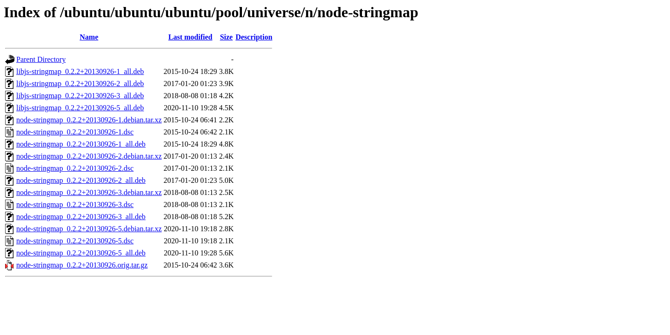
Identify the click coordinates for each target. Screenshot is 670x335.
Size (226, 37)
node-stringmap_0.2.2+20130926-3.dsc (75, 204)
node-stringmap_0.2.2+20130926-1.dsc (75, 132)
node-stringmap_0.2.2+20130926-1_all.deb (81, 144)
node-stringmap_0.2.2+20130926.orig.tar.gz (81, 265)
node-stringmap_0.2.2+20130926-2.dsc (75, 168)
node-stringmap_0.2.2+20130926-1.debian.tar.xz (89, 120)
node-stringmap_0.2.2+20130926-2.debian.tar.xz (89, 156)
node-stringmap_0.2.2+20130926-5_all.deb (81, 253)
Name (89, 37)
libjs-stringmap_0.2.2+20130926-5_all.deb (80, 108)
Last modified (190, 37)
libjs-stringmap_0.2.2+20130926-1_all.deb (80, 71)
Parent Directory (41, 59)
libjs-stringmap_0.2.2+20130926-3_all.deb (80, 96)
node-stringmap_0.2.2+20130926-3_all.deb (81, 217)
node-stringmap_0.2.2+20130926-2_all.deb (81, 180)
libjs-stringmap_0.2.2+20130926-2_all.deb (80, 83)
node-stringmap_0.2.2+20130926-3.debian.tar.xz (89, 192)
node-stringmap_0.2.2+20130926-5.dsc (75, 241)
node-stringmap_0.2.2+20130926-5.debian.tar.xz (89, 229)
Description (253, 37)
